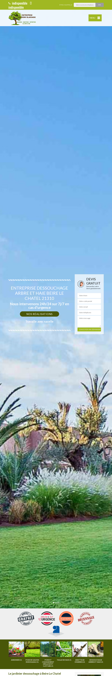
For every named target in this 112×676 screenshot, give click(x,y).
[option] (56, 338)
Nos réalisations (39, 314)
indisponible (17, 3)
